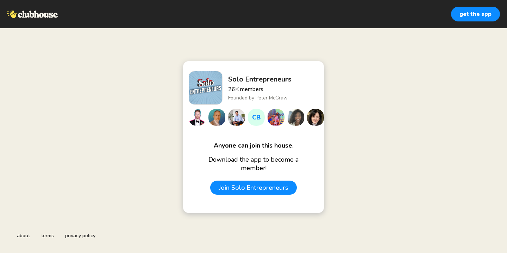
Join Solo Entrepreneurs (253, 187)
